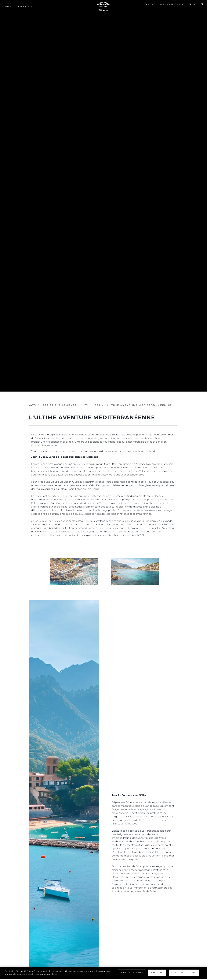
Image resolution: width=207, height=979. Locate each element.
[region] (103, 973)
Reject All (157, 972)
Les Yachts (25, 6)
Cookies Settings (132, 972)
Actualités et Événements (53, 405)
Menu (7, 6)
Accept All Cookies (183, 972)
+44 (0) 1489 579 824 (171, 4)
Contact (150, 4)
